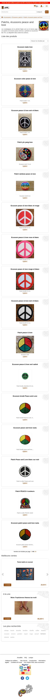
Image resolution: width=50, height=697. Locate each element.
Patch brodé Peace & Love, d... (25, 417)
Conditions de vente (16, 662)
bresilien (25, 630)
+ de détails (7, 585)
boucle (12, 630)
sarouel (37, 634)
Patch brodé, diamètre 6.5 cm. (25, 386)
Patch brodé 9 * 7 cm (25, 69)
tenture (43, 634)
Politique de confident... (12, 660)
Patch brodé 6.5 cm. (25, 227)
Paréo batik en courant (25, 562)
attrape (6, 630)
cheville (31, 630)
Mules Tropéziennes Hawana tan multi (24, 597)
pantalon (19, 634)
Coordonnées (33, 660)
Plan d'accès (23, 660)
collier (37, 630)
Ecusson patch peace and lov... (25, 544)
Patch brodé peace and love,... (25, 449)
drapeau (43, 630)
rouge (31, 634)
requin (26, 634)
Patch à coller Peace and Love (25, 481)
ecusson (6, 634)
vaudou (12, 637)
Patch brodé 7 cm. (25, 100)
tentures (6, 637)
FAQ (25, 657)
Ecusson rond (25, 354)
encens (13, 634)
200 (35, 551)
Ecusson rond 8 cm (25, 196)
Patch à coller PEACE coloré (25, 513)
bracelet (18, 630)
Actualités (20, 657)
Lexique (31, 657)
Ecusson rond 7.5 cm (25, 164)
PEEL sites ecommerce (37, 662)
